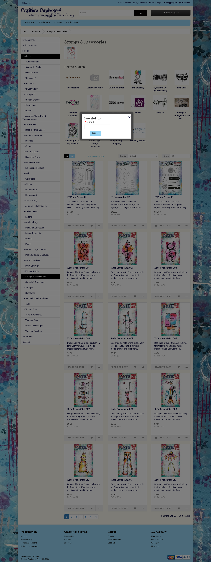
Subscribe (95, 133)
